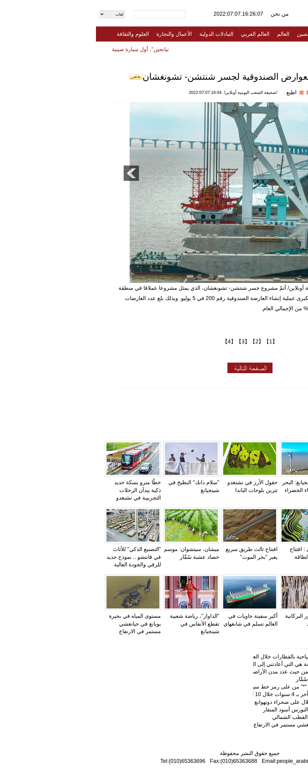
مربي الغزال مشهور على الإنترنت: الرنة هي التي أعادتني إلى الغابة (222, 664)
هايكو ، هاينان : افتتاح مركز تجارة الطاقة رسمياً (217, 556)
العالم (187, 34)
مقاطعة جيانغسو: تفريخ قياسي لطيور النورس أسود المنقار (231, 710)
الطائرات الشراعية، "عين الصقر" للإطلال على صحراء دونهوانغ (227, 702)
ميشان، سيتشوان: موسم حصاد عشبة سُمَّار (248, 679)
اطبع (195, 92)
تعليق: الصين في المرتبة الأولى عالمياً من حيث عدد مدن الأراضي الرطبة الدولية (208, 672)
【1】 (175, 342)
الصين (207, 34)
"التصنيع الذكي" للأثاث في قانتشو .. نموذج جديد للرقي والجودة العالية (38, 556)
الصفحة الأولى (271, 34)
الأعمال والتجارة (78, 34)
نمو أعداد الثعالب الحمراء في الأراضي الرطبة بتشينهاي (270, 489)
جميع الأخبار (235, 34)
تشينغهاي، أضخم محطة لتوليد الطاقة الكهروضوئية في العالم (272, 556)
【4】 (133, 342)
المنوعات (175, 49)
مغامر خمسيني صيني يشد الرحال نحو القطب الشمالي (236, 717)
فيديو (128, 49)
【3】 (147, 342)
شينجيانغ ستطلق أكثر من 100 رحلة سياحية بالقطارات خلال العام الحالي (216, 657)
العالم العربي (159, 34)
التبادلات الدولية (120, 34)
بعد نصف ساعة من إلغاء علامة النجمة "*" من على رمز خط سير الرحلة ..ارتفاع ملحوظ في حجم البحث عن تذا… (171, 687)
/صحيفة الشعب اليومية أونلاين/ (154, 92)
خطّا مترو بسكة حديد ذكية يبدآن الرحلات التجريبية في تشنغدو (41, 489)
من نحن (184, 14)
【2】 (161, 342)
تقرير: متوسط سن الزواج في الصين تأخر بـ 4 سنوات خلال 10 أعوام (220, 694)
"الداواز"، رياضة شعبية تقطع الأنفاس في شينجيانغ (98, 623)
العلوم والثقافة (37, 34)
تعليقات (149, 49)
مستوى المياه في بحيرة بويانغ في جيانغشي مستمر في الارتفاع (39, 623)
